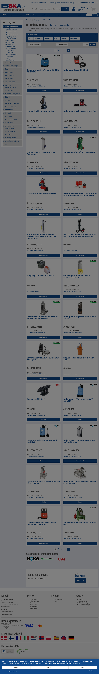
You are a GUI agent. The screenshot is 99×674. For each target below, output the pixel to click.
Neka (16, 667)
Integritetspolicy (94, 670)
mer (82, 667)
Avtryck (88, 670)
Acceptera (49, 667)
